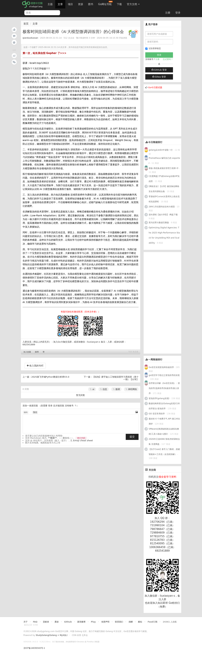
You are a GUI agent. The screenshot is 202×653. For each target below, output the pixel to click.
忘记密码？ (168, 59)
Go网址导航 (105, 3)
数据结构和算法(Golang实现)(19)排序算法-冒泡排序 (164, 406)
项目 (70, 4)
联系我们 (119, 622)
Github (68, 622)
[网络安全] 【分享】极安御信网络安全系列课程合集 (164, 189)
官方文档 (133, 4)
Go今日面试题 (155, 87)
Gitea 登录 (159, 76)
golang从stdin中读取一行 (161, 150)
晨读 (57, 622)
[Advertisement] (169, 114)
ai (92, 389)
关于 (25, 622)
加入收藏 (27, 352)
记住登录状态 (153, 48)
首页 (26, 23)
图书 (90, 4)
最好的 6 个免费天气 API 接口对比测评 (164, 421)
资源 (80, 4)
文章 (60, 4)
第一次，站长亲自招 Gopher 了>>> (44, 53)
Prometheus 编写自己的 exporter (164, 160)
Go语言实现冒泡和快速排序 (161, 367)
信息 (103, 389)
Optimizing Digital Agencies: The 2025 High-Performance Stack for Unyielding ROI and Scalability (164, 235)
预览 (35, 412)
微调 (116, 389)
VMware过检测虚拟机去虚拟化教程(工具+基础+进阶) (164, 431)
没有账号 (69, 405)
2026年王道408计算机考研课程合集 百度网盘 (164, 441)
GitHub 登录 (159, 70)
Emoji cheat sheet (83, 440)
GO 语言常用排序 (157, 413)
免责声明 (105, 622)
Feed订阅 (152, 622)
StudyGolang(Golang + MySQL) (52, 635)
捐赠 (131, 622)
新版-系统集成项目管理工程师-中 (164, 168)
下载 (119, 4)
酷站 (140, 622)
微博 (37, 352)
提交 (132, 436)
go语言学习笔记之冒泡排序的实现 (164, 375)
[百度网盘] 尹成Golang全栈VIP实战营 (164, 178)
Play (93, 622)
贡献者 (46, 622)
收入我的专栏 (35, 365)
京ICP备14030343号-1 (34, 648)
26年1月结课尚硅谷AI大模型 (162, 206)
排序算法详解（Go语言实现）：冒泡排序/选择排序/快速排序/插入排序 (164, 388)
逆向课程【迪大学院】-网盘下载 (163, 214)
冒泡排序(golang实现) (159, 398)
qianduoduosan (30, 38)
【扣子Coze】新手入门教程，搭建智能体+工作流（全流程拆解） (164, 451)
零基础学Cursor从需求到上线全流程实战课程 (164, 199)
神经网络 (131, 389)
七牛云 (85, 635)
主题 (50, 4)
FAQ (35, 622)
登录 (177, 12)
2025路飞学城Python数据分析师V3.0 (50, 377)
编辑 (26, 412)
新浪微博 (81, 622)
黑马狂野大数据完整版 (159, 222)
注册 (167, 12)
